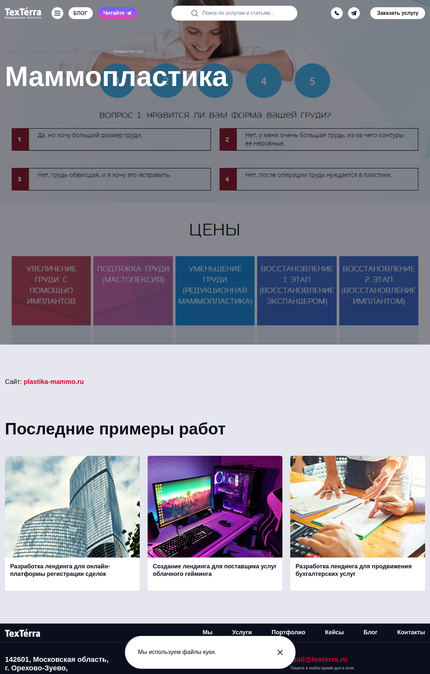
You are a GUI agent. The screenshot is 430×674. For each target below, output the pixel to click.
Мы (208, 632)
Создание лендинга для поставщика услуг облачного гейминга (215, 570)
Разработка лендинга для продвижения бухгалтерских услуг (354, 570)
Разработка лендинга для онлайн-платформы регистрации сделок (60, 570)
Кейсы (334, 632)
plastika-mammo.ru (54, 381)
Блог (370, 632)
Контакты (411, 632)
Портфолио (288, 632)
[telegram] (354, 13)
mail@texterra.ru (318, 659)
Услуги (242, 632)
